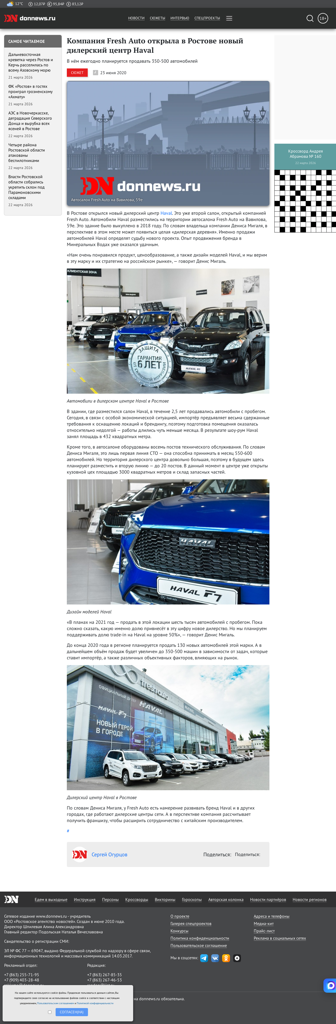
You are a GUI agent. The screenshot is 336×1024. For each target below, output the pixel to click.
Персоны (110, 899)
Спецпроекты (207, 18)
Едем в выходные (51, 899)
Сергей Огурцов (99, 854)
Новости (136, 18)
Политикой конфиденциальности (95, 1003)
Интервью (179, 18)
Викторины (165, 899)
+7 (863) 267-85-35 (104, 974)
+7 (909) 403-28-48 (21, 979)
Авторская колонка (226, 899)
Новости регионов (310, 899)
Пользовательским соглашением (55, 1003)
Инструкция (85, 899)
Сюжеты (157, 18)
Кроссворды (136, 899)
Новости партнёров (268, 899)
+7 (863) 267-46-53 (104, 979)
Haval (166, 213)
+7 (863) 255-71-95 (21, 974)
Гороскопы (192, 899)
